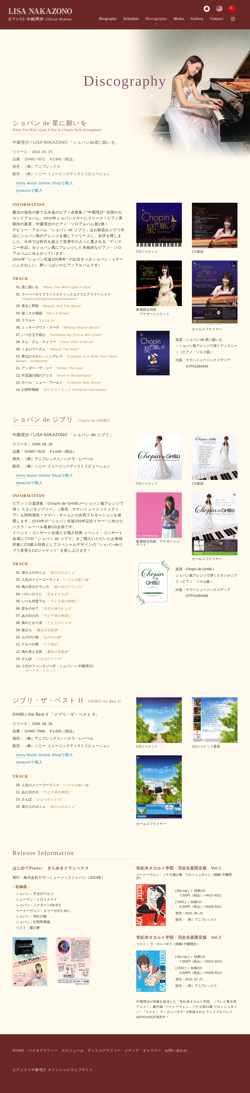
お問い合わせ (176, 1050)
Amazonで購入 (29, 190)
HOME (18, 1050)
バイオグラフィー (43, 1050)
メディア (132, 1050)
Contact (216, 19)
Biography (108, 19)
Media (179, 19)
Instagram (233, 19)
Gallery (197, 19)
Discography (156, 19)
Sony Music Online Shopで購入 (44, 183)
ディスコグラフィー (104, 1050)
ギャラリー (152, 1050)
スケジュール (73, 1050)
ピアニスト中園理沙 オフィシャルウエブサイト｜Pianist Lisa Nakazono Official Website (40, 14)
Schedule (131, 19)
